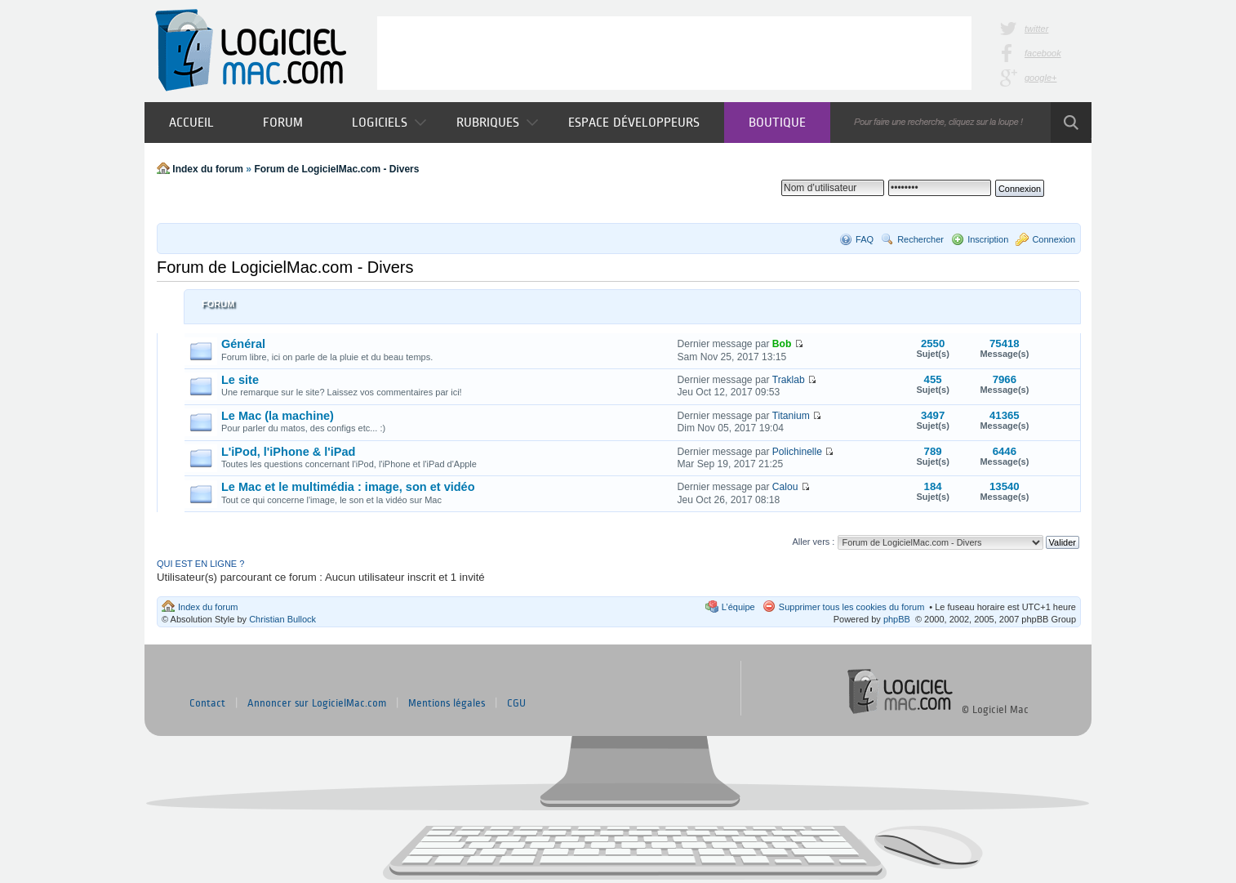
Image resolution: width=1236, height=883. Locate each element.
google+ (1040, 78)
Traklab (788, 380)
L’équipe (738, 607)
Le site (240, 379)
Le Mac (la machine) (277, 415)
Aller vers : (813, 541)
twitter (1036, 28)
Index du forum (207, 169)
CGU (516, 703)
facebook (1043, 53)
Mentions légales (446, 703)
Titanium (791, 415)
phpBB (896, 619)
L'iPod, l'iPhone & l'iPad (288, 451)
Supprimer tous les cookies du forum (852, 607)
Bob (782, 344)
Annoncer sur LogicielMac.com (316, 703)
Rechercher (920, 239)
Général (243, 343)
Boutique (777, 122)
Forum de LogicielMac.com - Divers (336, 169)
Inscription (987, 239)
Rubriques (497, 122)
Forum (283, 122)
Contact (207, 703)
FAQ (865, 239)
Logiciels (389, 122)
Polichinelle (797, 451)
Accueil (191, 122)
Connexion (1053, 239)
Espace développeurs (634, 122)
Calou (785, 487)
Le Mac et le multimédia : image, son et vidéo (348, 486)
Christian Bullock (282, 619)
